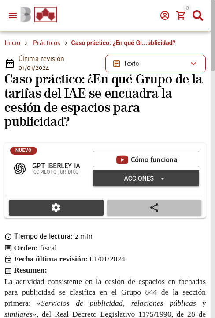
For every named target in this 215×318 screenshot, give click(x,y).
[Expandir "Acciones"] (146, 178)
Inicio (12, 43)
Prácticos (46, 43)
